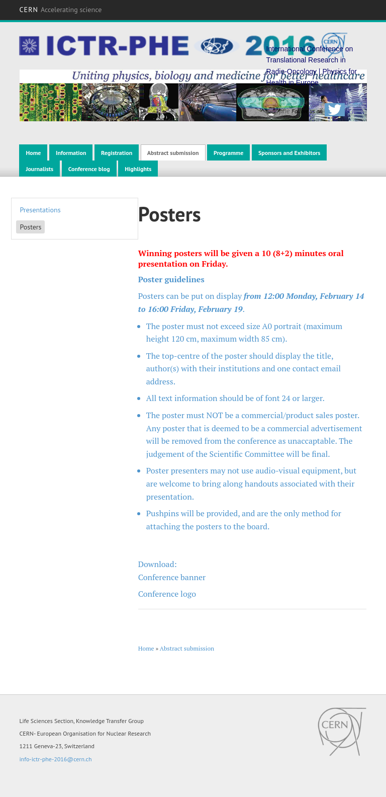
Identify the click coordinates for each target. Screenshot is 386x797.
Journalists (39, 169)
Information (71, 152)
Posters (30, 226)
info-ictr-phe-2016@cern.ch (55, 759)
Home (33, 152)
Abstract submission (173, 152)
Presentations (40, 209)
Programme (228, 152)
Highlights (138, 169)
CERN (60, 9)
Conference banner (172, 577)
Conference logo (167, 593)
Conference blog (89, 169)
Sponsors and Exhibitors (289, 152)
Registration (116, 152)
